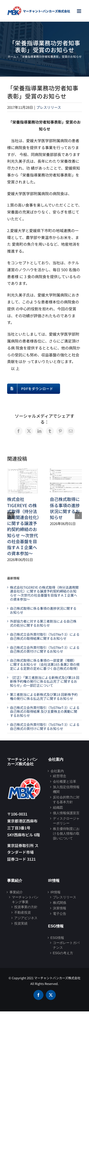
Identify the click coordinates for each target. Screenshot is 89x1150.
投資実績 (21, 923)
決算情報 (59, 908)
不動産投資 (22, 912)
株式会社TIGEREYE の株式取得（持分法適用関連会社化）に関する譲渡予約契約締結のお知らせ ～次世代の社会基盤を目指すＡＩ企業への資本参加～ (23, 526)
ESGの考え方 (63, 953)
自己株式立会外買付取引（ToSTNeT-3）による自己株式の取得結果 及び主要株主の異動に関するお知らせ (45, 711)
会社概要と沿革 (64, 781)
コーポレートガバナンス (66, 945)
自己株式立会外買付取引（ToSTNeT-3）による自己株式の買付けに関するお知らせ (45, 649)
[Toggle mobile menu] (79, 11)
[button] (10, 515)
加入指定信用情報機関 (66, 789)
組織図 (58, 807)
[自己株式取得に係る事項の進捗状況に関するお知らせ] (66, 471)
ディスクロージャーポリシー (66, 821)
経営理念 (59, 776)
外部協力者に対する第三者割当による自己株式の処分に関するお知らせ (43, 623)
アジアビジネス (25, 918)
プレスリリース (48, 107)
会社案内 (57, 771)
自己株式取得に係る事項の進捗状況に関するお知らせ (65, 508)
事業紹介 (16, 892)
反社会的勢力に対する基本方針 (66, 799)
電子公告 (59, 914)
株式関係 (59, 903)
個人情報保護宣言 (66, 813)
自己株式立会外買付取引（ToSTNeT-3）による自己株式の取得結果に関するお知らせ (45, 636)
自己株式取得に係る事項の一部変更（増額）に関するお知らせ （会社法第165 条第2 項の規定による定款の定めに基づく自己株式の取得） (45, 664)
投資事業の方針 (25, 907)
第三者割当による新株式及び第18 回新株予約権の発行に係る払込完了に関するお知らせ (44, 696)
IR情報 (56, 892)
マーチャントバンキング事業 (25, 899)
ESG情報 (57, 938)
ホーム (12, 56)
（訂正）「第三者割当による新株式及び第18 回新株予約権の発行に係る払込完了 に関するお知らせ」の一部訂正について (44, 681)
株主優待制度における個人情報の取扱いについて (66, 833)
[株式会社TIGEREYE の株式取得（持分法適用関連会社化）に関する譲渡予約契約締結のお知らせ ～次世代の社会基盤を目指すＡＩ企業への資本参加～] (23, 471)
